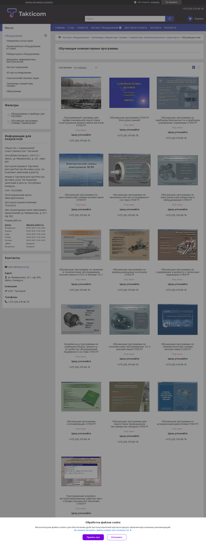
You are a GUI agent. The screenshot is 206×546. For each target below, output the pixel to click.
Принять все (93, 537)
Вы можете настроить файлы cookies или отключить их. (102, 530)
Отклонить (116, 537)
